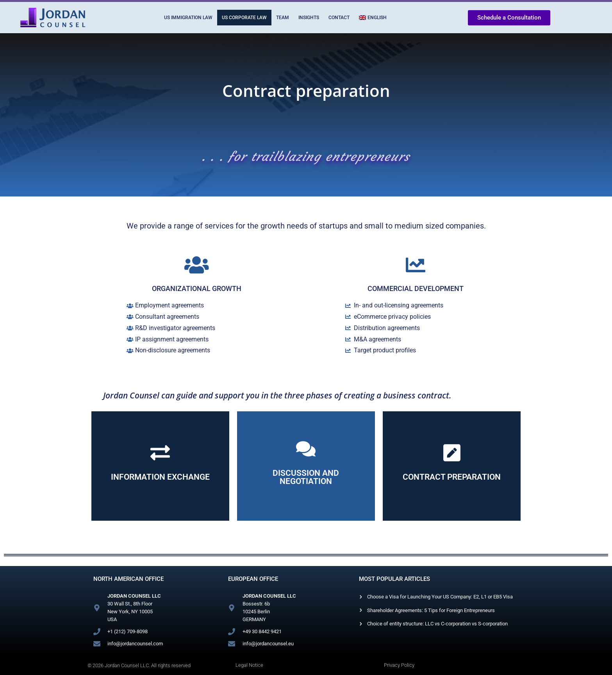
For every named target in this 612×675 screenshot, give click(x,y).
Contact (339, 17)
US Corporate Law (244, 17)
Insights (308, 17)
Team (282, 17)
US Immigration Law (188, 17)
